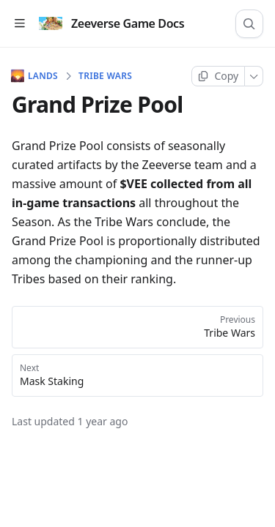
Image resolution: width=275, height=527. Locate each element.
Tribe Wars (105, 76)
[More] (254, 76)
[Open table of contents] (19, 23)
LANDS (35, 76)
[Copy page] (218, 76)
